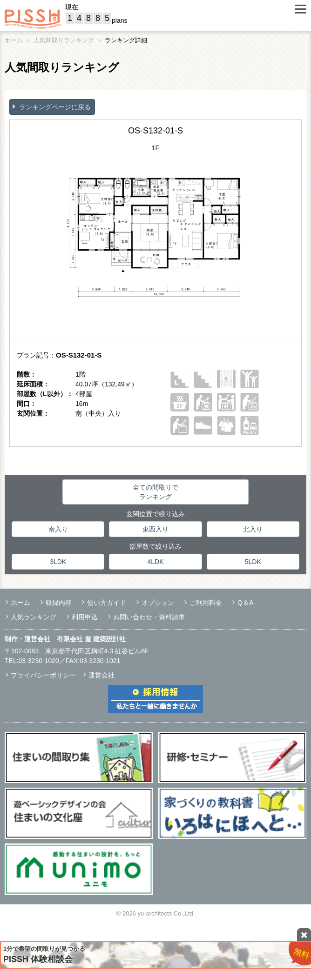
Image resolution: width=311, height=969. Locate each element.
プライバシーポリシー (43, 675)
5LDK (253, 561)
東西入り (155, 529)
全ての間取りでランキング (155, 492)
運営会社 (101, 675)
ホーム (14, 40)
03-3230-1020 (39, 660)
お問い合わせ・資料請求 (149, 617)
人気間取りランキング (64, 40)
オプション (158, 602)
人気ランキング (33, 617)
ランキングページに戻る (55, 107)
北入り (253, 529)
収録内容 (59, 602)
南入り (58, 529)
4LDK (155, 561)
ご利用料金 (205, 602)
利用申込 (85, 617)
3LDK (58, 561)
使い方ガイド (106, 602)
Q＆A (245, 602)
